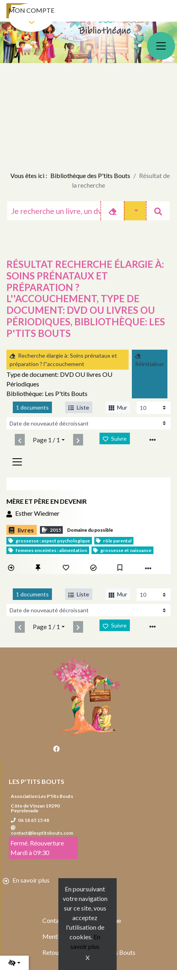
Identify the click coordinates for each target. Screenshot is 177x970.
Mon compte (31, 10)
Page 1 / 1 (46, 439)
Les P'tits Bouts (36, 781)
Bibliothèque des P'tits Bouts (90, 175)
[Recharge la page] (154, 408)
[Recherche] (53, 210)
